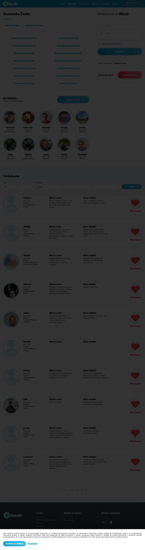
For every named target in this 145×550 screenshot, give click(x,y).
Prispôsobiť (32, 544)
